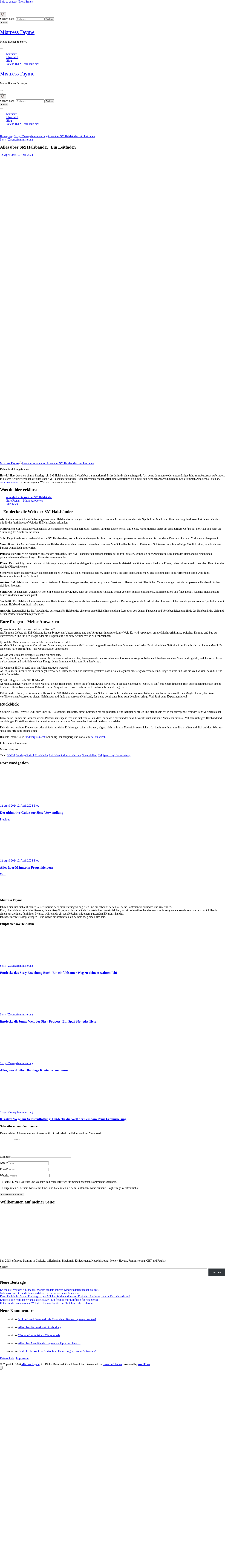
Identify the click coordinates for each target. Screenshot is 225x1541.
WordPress (144, 1368)
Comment (5, 1160)
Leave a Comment (58, 463)
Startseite (11, 54)
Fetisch (30, 755)
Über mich (12, 57)
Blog (9, 60)
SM (100, 755)
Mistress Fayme (17, 32)
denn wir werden (9, 482)
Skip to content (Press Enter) (16, 1)
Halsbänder (41, 755)
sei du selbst (98, 737)
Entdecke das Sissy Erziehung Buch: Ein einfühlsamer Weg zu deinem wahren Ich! (58, 973)
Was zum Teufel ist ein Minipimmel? (39, 1339)
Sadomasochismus (71, 755)
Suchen (4, 1270)
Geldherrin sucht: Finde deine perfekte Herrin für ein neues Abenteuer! (40, 1297)
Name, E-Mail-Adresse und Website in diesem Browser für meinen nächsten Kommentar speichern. (60, 1185)
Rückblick (12, 504)
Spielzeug (108, 755)
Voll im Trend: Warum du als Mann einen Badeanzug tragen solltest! (57, 1323)
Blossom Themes (112, 1368)
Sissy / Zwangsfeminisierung (16, 139)
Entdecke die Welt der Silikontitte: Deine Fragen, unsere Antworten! (57, 1354)
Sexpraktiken (89, 755)
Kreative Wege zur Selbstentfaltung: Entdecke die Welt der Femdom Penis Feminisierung (63, 1119)
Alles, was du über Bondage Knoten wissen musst (35, 1070)
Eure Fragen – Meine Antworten (24, 500)
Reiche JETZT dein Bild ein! (22, 64)
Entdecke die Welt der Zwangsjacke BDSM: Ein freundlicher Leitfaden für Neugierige (49, 1303)
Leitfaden (54, 755)
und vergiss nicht (35, 737)
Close (4, 22)
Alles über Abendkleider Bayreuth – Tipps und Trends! (49, 1347)
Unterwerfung (122, 755)
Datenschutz (7, 1362)
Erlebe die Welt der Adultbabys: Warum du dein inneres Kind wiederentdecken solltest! (49, 1293)
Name (4, 1166)
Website (4, 1179)
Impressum (22, 1362)
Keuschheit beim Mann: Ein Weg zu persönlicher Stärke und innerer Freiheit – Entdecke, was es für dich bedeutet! (65, 1300)
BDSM (11, 755)
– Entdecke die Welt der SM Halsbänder (29, 497)
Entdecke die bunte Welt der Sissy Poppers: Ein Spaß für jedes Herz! (49, 1021)
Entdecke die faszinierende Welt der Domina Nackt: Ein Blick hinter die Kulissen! (47, 1306)
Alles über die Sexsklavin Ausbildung (39, 1331)
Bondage (21, 755)
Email (4, 1173)
